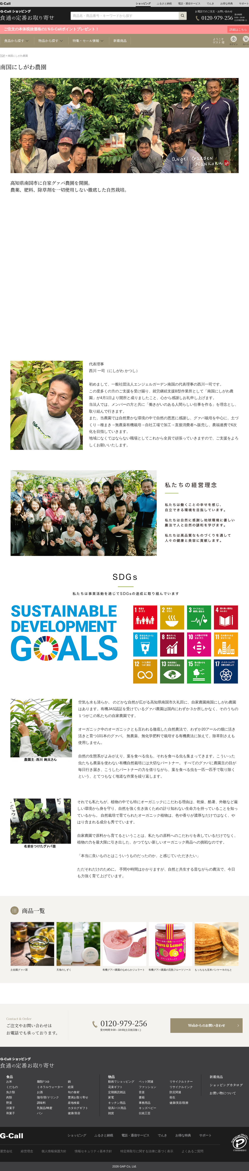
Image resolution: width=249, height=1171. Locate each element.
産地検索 (73, 1102)
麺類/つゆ (43, 1081)
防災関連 (175, 1092)
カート (246, 44)
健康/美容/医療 (179, 1102)
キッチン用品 (117, 1102)
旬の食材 (73, 1092)
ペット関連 (146, 1081)
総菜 (71, 1087)
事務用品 (144, 1102)
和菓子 (10, 1113)
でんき (210, 3)
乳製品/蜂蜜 (44, 1108)
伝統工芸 (144, 1113)
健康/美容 (74, 1113)
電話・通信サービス (189, 3)
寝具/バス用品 (117, 1108)
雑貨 (111, 1113)
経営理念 (27, 1151)
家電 (111, 1097)
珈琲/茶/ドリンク (48, 1097)
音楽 (142, 1092)
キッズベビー (147, 1108)
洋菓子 (10, 1108)
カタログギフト (78, 1108)
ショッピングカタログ (226, 1085)
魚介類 (10, 1092)
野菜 (9, 1102)
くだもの (12, 1087)
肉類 (9, 1097)
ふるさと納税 (164, 3)
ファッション (147, 1087)
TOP (2, 55)
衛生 (172, 1097)
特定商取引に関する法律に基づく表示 (146, 1151)
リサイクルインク (181, 1087)
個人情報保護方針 (54, 1151)
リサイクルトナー (181, 1081)
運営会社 (6, 1151)
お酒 (40, 1092)
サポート (244, 3)
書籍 (142, 1097)
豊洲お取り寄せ (78, 1097)
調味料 (41, 1102)
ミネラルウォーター (50, 1087)
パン (40, 1113)
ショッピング (143, 3)
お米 (9, 1081)
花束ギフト (115, 1087)
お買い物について (223, 1093)
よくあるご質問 (192, 1151)
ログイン (233, 44)
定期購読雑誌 (117, 1092)
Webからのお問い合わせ (206, 1025)
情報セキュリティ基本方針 (93, 1151)
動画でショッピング (121, 1081)
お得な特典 (226, 3)
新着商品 (120, 40)
